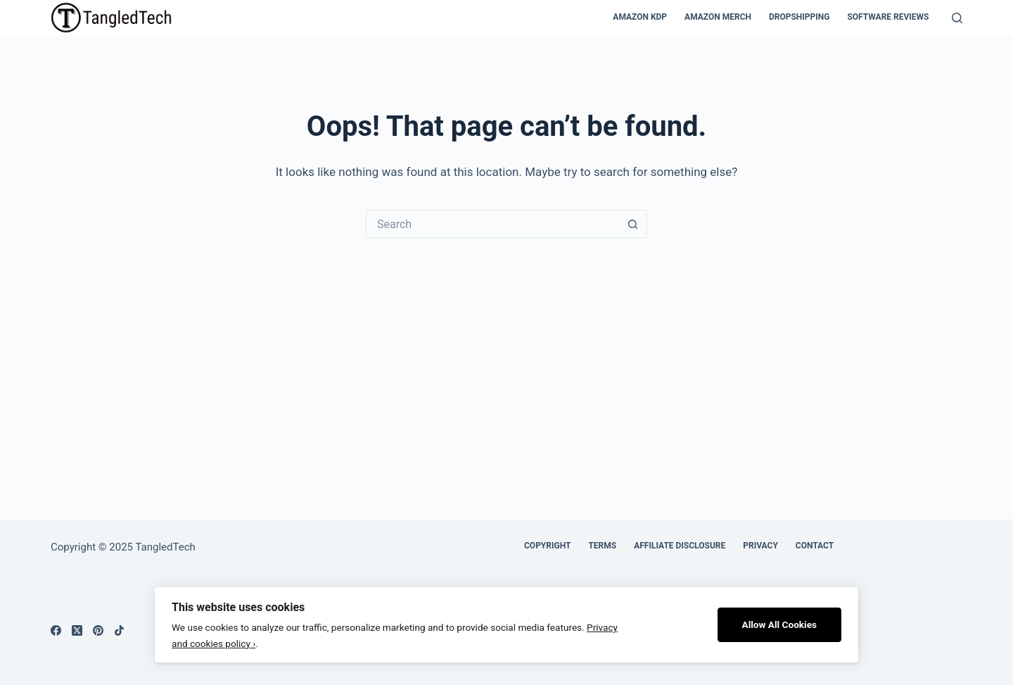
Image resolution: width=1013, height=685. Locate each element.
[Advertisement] (506, 343)
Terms (602, 546)
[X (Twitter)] (77, 630)
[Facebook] (56, 630)
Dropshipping (799, 17)
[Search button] (633, 224)
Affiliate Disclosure (679, 546)
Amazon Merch (717, 17)
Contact (815, 546)
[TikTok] (119, 630)
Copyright (547, 546)
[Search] (957, 18)
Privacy (760, 546)
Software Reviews (888, 17)
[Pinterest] (98, 630)
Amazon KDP (640, 17)
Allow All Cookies (779, 624)
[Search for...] (492, 224)
